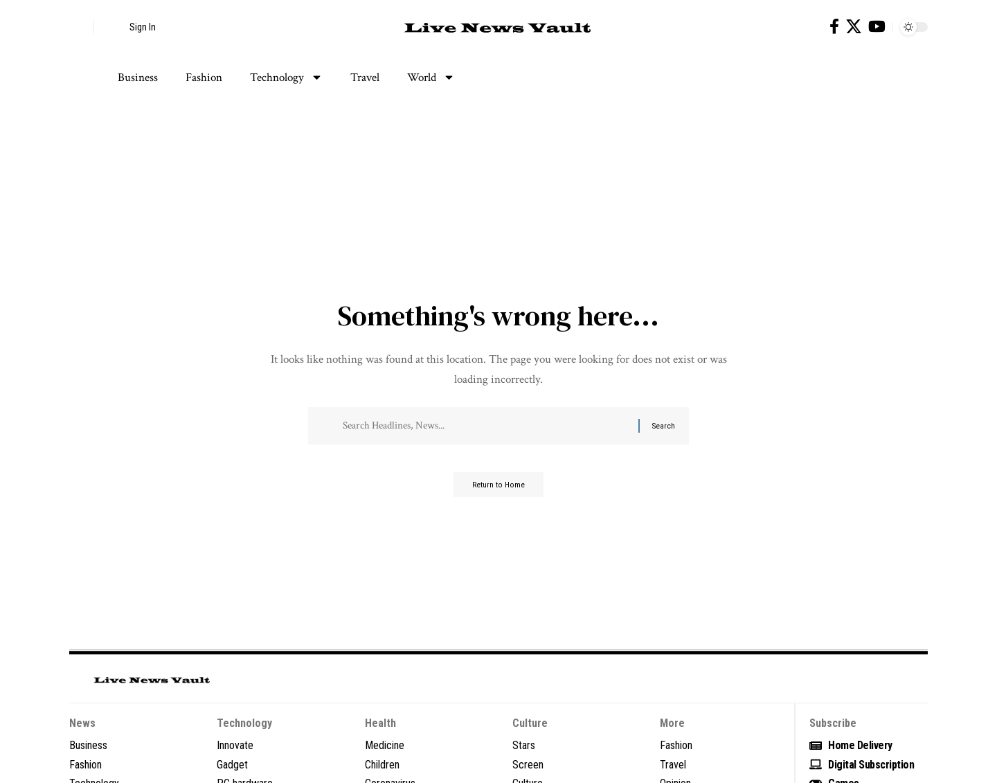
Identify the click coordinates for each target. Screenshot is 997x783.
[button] (80, 27)
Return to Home (499, 490)
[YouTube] (877, 26)
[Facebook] (834, 26)
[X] (854, 26)
